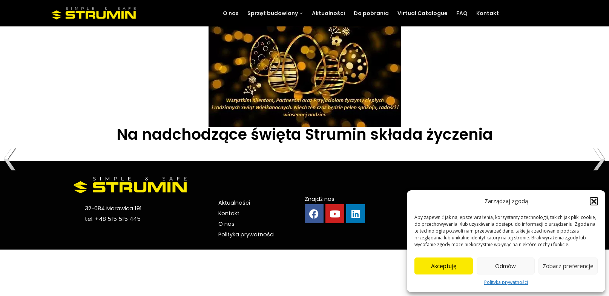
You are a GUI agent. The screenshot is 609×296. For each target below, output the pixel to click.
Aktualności (234, 203)
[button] (594, 201)
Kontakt (229, 213)
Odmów (505, 266)
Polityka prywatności (506, 282)
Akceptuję (443, 266)
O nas (226, 224)
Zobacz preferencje (568, 266)
